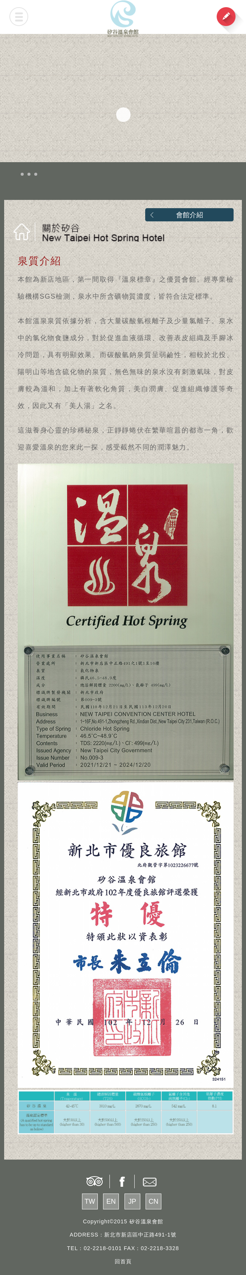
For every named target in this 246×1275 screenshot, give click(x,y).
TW (90, 1201)
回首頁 (123, 1261)
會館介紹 (189, 215)
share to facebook (122, 1181)
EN (111, 1201)
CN (153, 1201)
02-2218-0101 (103, 1248)
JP (132, 1201)
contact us (151, 1181)
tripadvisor (94, 1181)
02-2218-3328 (160, 1248)
